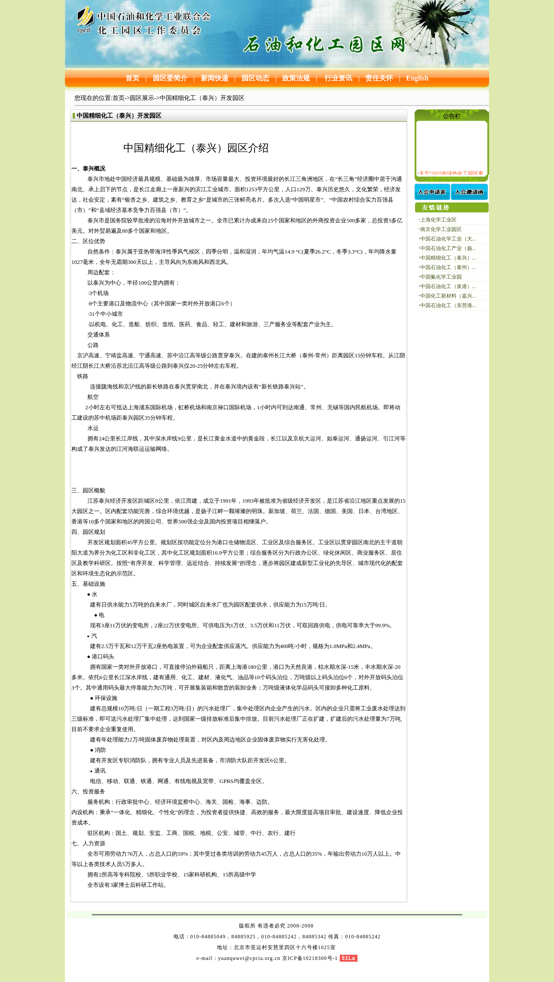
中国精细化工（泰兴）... (448, 258)
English (417, 78)
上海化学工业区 (438, 220)
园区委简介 (169, 78)
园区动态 (254, 78)
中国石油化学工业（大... (448, 239)
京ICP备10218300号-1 (310, 958)
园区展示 (142, 98)
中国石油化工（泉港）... (448, 286)
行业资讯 (337, 78)
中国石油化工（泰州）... (448, 267)
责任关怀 (379, 78)
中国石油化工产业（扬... (448, 248)
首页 (133, 78)
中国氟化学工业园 (441, 277)
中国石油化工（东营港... (448, 305)
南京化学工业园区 (441, 229)
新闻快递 (214, 78)
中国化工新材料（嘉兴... (448, 296)
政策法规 (296, 78)
